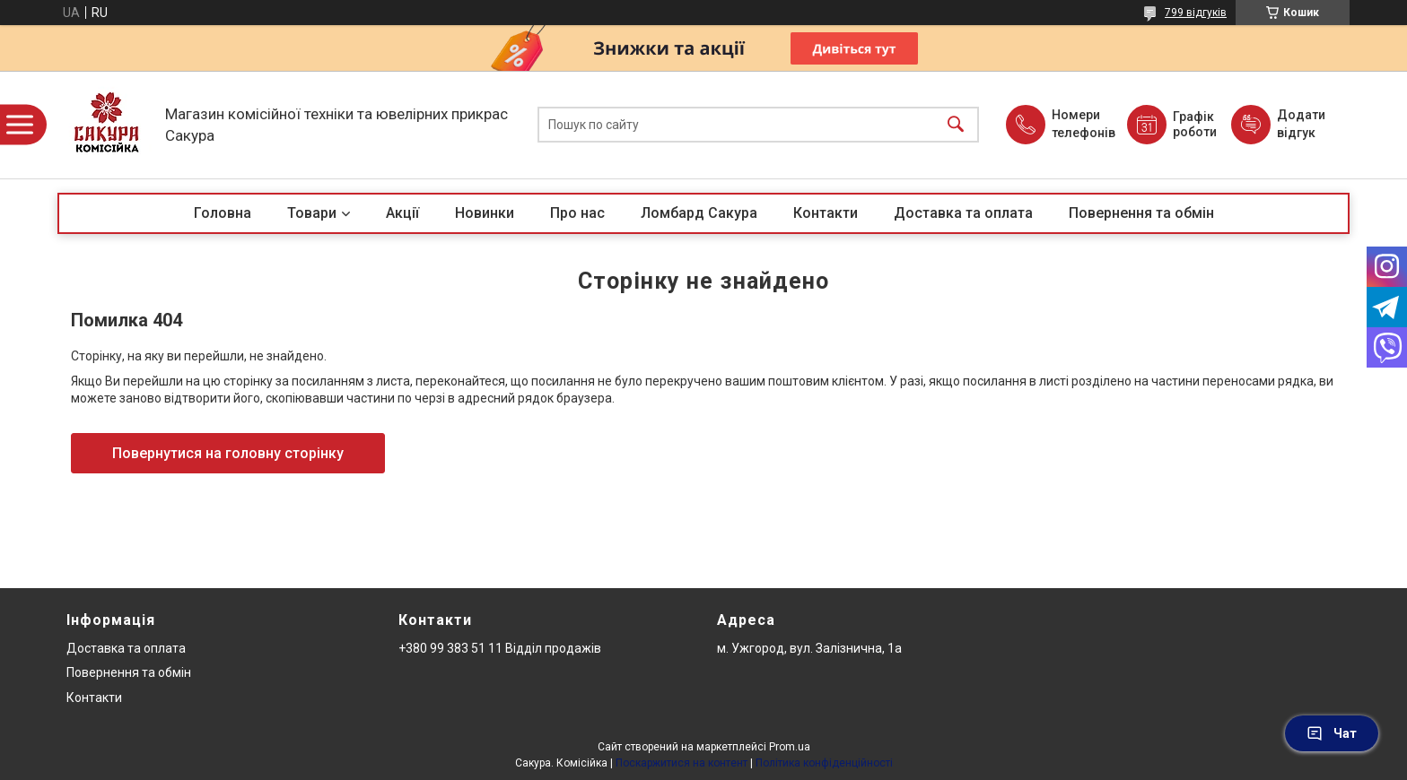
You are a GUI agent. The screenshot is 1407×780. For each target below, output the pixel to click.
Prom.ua (789, 747)
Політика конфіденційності (824, 763)
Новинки (484, 212)
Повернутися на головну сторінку (228, 453)
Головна (222, 212)
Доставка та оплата (963, 212)
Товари (311, 212)
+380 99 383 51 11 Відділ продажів (499, 648)
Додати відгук (1301, 124)
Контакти (825, 212)
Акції (402, 212)
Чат (1331, 733)
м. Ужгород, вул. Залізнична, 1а (809, 648)
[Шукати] (955, 125)
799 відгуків (1196, 12)
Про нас (577, 212)
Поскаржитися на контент (681, 763)
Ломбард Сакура (699, 212)
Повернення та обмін (1141, 212)
